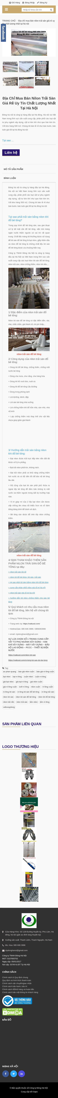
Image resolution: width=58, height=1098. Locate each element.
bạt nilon (6, 677)
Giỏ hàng (16, 2)
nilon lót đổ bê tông (46, 697)
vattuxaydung (9, 707)
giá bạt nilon (8, 682)
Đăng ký (43, 2)
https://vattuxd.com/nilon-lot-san (22, 655)
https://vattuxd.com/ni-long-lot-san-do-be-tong (27, 660)
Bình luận (10, 178)
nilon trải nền (8, 702)
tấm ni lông (44, 702)
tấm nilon (34, 702)
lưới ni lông (24, 687)
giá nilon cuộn (36, 682)
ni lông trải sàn (48, 692)
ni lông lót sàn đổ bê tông (28, 692)
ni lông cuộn (47, 687)
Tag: (5, 668)
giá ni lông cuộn (10, 687)
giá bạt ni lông (22, 682)
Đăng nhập (30, 2)
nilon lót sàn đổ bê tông (26, 697)
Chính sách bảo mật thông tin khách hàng (20, 992)
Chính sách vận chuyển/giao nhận (16, 983)
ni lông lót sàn (9, 692)
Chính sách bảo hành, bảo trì (14, 986)
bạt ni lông (17, 677)
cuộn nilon (28, 677)
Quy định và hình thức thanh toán (16, 980)
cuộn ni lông (40, 677)
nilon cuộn (35, 687)
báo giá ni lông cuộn (45, 671)
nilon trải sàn (22, 702)
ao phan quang (9, 671)
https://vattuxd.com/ (31, 624)
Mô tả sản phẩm (13, 169)
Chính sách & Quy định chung (15, 977)
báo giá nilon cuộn (26, 671)
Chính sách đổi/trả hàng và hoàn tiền (18, 989)
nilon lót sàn (8, 697)
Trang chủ (9, 20)
